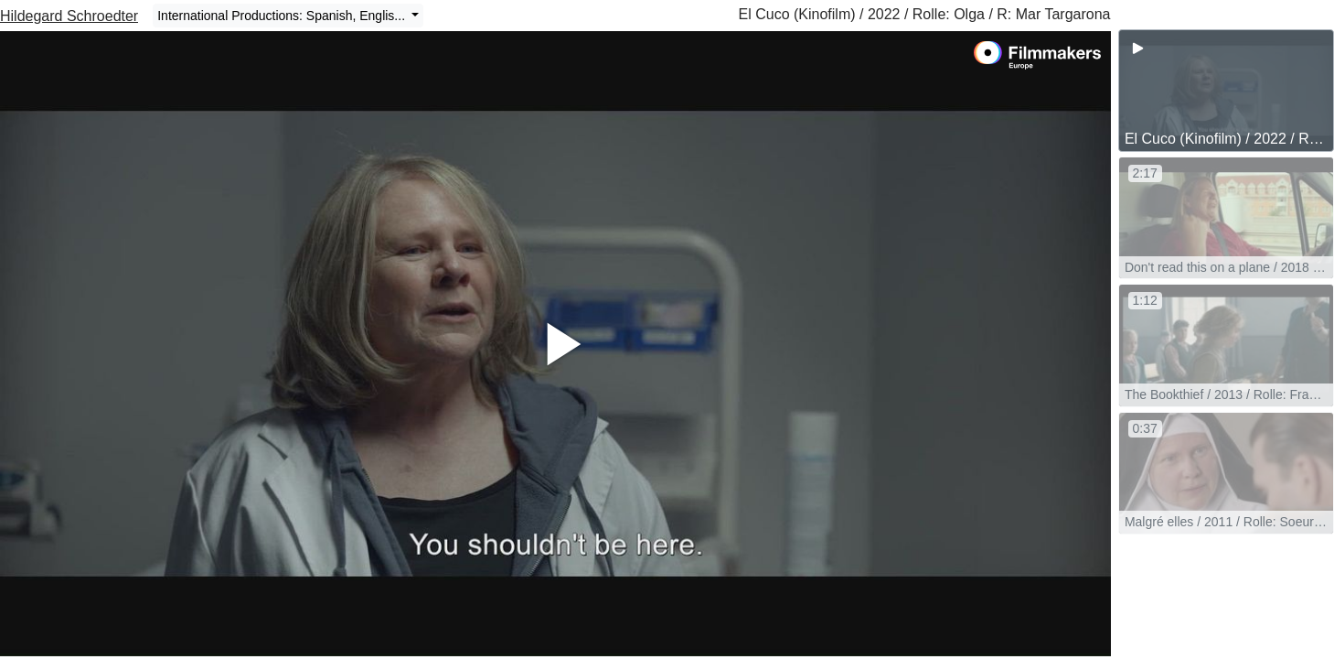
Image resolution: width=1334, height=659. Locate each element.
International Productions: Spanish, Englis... (283, 15)
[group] (1226, 90)
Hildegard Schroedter (69, 16)
